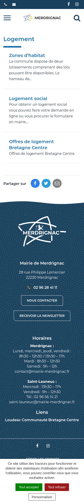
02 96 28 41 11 (42, 287)
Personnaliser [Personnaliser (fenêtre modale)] (42, 497)
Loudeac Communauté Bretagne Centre (42, 420)
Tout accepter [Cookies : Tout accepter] (29, 487)
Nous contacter (42, 300)
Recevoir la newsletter (42, 316)
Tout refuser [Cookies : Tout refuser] (57, 487)
